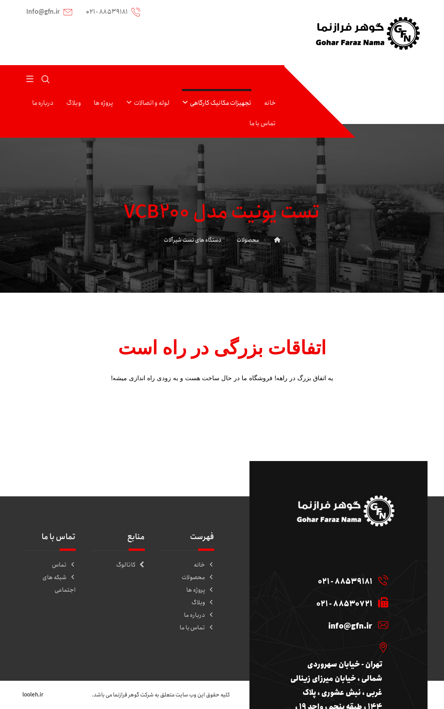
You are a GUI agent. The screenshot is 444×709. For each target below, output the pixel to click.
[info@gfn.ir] (335, 624)
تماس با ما (197, 627)
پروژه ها (200, 590)
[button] (29, 78)
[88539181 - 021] (335, 580)
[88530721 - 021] (335, 602)
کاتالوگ (130, 565)
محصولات (198, 577)
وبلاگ (202, 602)
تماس (64, 565)
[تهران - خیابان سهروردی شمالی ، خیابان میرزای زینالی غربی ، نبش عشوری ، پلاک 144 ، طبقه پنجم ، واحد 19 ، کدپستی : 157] (335, 647)
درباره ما (199, 615)
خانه (204, 565)
